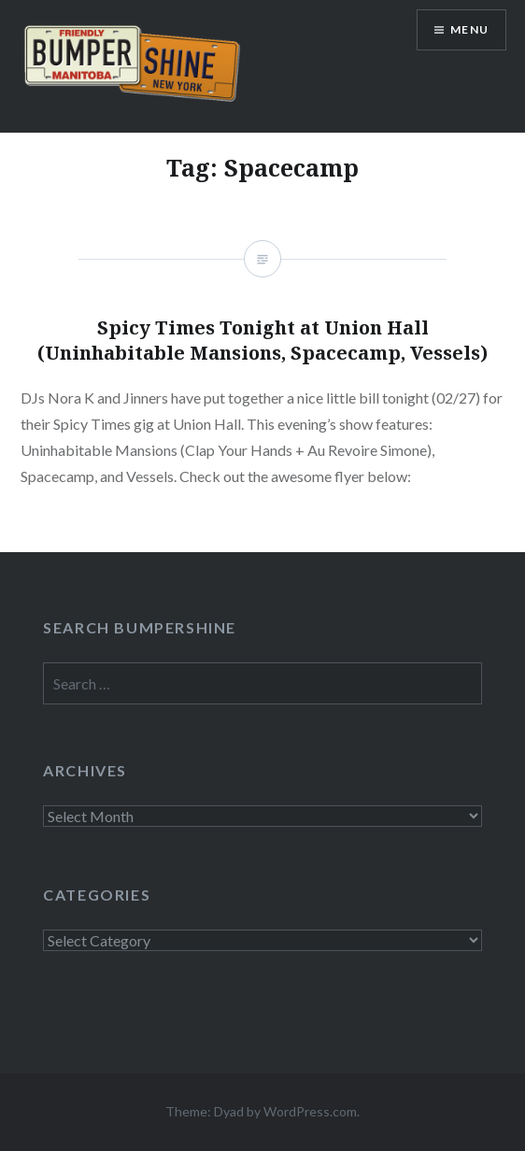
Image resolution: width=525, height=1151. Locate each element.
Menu (469, 29)
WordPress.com (310, 1111)
